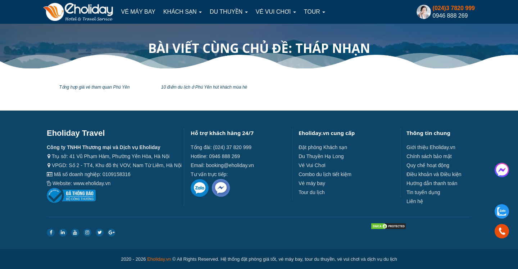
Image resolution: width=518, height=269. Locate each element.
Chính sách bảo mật (429, 156)
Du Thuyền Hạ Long (321, 156)
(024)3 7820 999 (454, 8)
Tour (314, 12)
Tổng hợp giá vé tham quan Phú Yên (94, 87)
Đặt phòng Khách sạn (323, 147)
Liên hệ (414, 201)
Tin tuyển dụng (423, 192)
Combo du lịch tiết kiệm (325, 174)
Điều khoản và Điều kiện (434, 174)
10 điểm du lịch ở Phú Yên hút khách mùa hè (204, 87)
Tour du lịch (311, 192)
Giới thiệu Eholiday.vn (430, 147)
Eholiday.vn (159, 259)
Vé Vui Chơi (276, 12)
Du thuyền (229, 12)
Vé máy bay (138, 12)
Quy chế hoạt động (427, 165)
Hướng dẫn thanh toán (431, 183)
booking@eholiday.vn (230, 165)
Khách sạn (182, 12)
